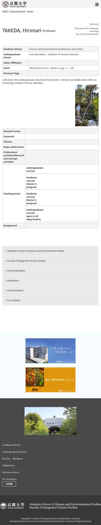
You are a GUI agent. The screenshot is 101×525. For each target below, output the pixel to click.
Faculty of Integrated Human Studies (26, 260)
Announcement (15, 290)
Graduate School (11, 445)
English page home (17, 11)
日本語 (9, 483)
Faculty (30, 11)
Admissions (13, 280)
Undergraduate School (14, 452)
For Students (13, 300)
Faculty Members (16, 270)
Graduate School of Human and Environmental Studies (35, 250)
